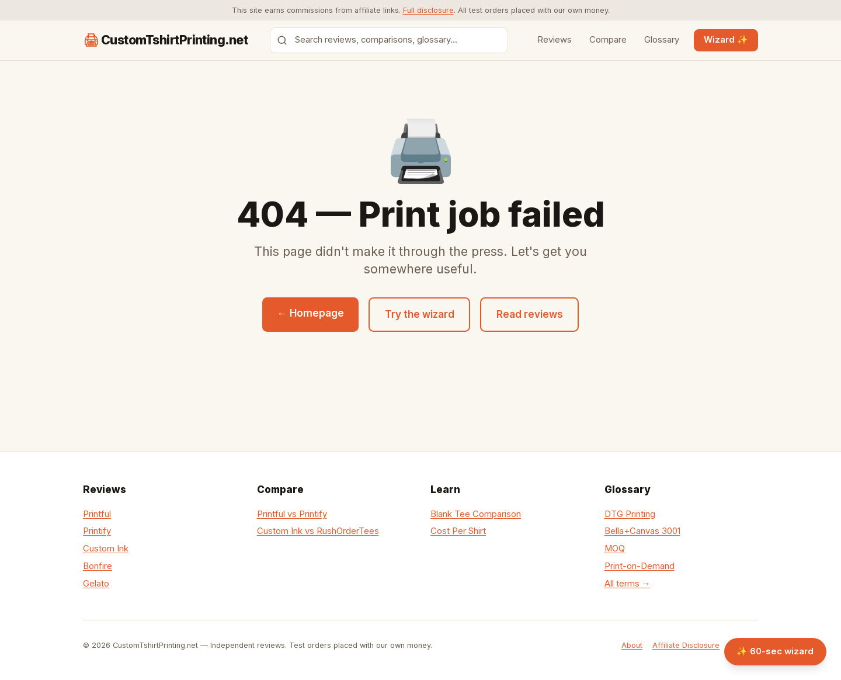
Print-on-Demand (639, 566)
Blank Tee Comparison (475, 514)
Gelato (96, 583)
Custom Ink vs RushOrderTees (318, 531)
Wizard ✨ (726, 39)
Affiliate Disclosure (686, 645)
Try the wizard (419, 314)
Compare (608, 39)
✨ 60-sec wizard (775, 651)
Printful (97, 514)
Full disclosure (428, 10)
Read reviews (529, 314)
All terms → (627, 583)
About (631, 645)
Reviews (554, 39)
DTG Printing (629, 514)
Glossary (661, 39)
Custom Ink (105, 548)
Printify (97, 531)
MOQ (614, 548)
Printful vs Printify (292, 514)
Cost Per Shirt (458, 531)
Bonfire (97, 566)
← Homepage (310, 313)
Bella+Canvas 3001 (642, 531)
